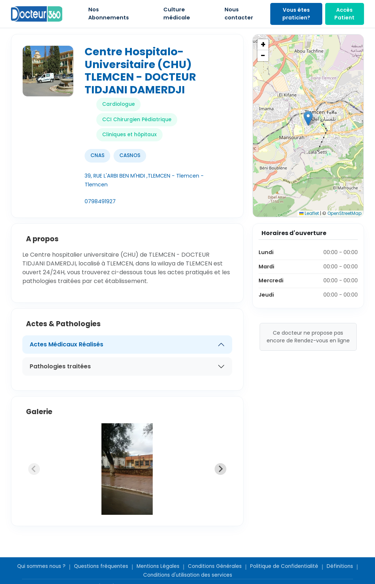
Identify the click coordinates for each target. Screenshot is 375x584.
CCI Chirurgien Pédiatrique (136, 119)
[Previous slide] (34, 469)
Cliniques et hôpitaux (129, 134)
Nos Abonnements (108, 13)
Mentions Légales (158, 566)
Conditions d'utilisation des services (187, 575)
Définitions (340, 566)
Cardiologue (118, 104)
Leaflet (309, 213)
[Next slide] (220, 469)
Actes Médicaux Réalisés (66, 344)
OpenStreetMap (344, 213)
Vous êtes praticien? (296, 13)
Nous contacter (238, 13)
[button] (308, 118)
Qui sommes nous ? (41, 566)
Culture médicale (176, 13)
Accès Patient (344, 13)
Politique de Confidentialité (284, 566)
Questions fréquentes (101, 566)
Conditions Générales (215, 566)
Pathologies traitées (60, 366)
